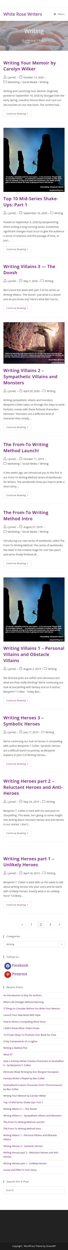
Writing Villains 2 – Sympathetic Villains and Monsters (30, 376)
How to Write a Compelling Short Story (24, 1021)
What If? (7, 1054)
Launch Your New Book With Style (21, 1015)
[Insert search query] (34, 1190)
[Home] (23, 40)
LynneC (12, 77)
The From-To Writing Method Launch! (25, 447)
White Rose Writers (22, 14)
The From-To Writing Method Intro (25, 515)
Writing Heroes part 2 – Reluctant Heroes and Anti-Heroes (33, 787)
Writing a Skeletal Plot (15, 1047)
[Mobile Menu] (59, 14)
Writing (44, 82)
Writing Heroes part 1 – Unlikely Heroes (28, 862)
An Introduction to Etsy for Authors (22, 995)
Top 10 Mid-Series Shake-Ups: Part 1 (23, 1102)
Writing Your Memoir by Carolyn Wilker (29, 66)
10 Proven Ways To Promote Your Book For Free (29, 1034)
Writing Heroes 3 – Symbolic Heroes (23, 721)
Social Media (29, 82)
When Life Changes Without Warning (23, 1002)
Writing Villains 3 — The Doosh (20, 1108)
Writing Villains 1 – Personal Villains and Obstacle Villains (33, 654)
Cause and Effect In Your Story (19, 1169)
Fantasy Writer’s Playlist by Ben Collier (24, 1078)
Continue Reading (19, 114)
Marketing (14, 82)
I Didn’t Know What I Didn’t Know (21, 1028)
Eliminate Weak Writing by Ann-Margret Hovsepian (31, 1071)
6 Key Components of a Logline (20, 1041)
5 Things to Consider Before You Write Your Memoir (31, 1008)
